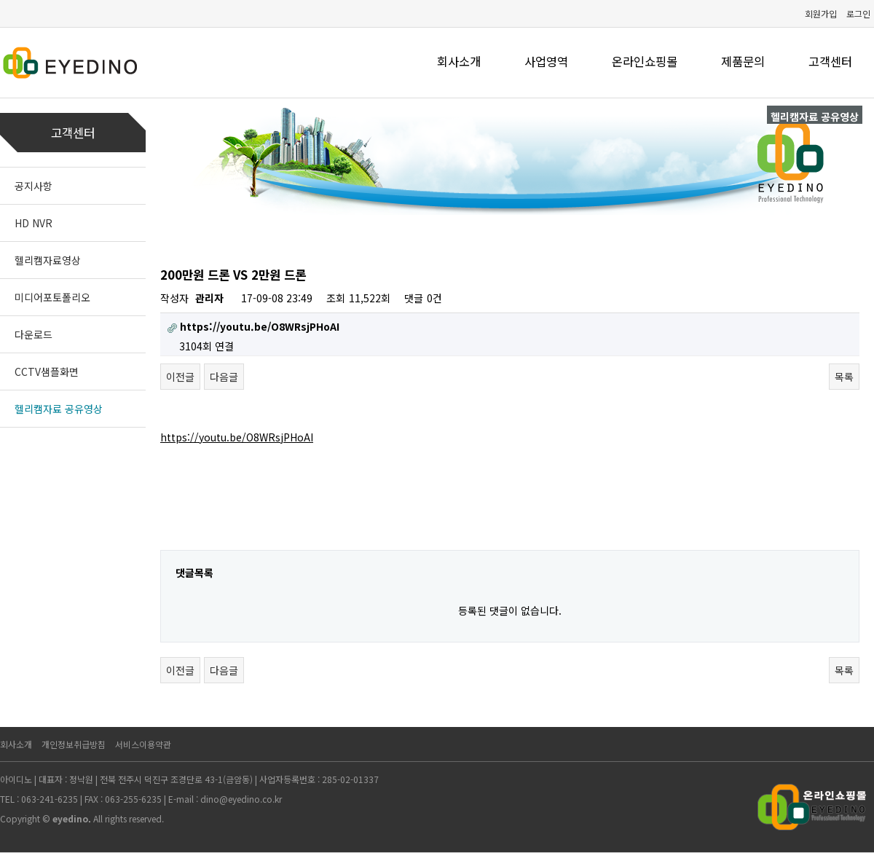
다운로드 (33, 334)
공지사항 (33, 185)
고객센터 (830, 61)
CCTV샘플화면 (47, 371)
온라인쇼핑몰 (644, 61)
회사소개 (459, 61)
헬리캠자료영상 (48, 260)
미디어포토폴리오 (52, 297)
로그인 (858, 13)
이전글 (180, 376)
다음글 (224, 376)
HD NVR (33, 223)
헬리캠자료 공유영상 (59, 408)
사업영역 (546, 61)
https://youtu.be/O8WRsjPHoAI (236, 437)
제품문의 (743, 61)
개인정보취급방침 (74, 744)
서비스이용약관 (143, 744)
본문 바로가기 (0, 0)
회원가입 (821, 13)
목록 (844, 376)
